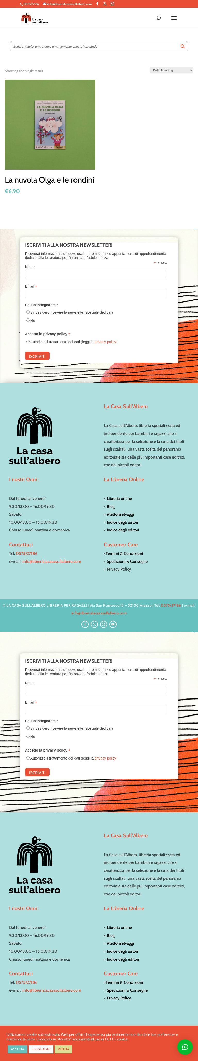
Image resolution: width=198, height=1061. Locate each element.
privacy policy (105, 342)
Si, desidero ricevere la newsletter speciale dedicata (71, 312)
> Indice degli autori (121, 522)
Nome (30, 267)
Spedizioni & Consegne (127, 561)
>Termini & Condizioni (123, 553)
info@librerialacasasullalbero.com (51, 561)
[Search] (183, 46)
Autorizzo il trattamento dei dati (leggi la (73, 342)
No (32, 320)
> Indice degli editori (121, 530)
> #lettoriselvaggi (119, 514)
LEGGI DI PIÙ (41, 1049)
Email (31, 286)
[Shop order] (171, 70)
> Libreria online (118, 498)
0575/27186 (26, 553)
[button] (185, 1047)
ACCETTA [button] (17, 1049)
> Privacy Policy (117, 998)
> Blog (109, 506)
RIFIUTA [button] (63, 1049)
